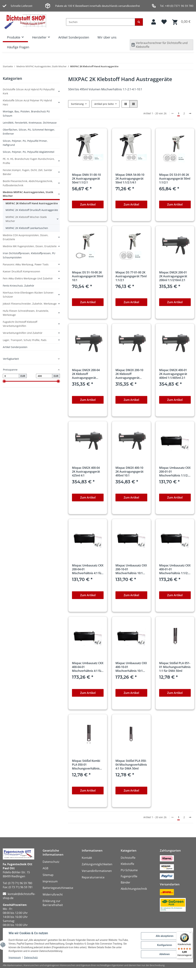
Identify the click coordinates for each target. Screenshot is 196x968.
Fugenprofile (129, 876)
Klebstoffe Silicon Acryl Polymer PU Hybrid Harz (27, 102)
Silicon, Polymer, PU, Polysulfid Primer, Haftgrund (25, 143)
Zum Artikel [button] (88, 204)
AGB (45, 868)
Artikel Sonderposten (73, 37)
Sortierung (77, 104)
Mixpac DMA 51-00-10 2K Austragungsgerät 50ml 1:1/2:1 (86, 178)
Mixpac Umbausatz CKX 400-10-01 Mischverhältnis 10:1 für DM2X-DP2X (131, 667)
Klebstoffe (127, 864)
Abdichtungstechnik (134, 889)
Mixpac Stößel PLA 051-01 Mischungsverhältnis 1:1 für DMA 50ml (175, 667)
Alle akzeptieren (164, 936)
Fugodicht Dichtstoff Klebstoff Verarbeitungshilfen (20, 324)
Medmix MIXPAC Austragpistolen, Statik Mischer (28, 193)
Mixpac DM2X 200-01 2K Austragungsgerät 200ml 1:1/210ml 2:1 (173, 276)
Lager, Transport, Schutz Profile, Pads (24, 340)
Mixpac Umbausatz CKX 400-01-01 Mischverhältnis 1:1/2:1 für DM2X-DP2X (175, 569)
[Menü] (190, 933)
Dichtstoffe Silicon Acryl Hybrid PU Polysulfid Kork (29, 91)
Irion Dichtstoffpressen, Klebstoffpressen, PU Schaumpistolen (29, 255)
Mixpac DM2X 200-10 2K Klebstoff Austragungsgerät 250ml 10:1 (129, 374)
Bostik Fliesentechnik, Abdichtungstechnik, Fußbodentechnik (28, 183)
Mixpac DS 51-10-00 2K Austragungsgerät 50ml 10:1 (87, 276)
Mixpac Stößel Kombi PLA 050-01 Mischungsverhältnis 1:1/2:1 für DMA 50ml (86, 764)
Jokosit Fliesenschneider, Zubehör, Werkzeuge (30, 303)
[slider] (4, 381)
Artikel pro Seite (104, 104)
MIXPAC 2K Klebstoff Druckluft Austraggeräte (32, 210)
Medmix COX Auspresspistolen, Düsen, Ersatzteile (25, 237)
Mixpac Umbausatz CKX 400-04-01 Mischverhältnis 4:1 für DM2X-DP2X (87, 667)
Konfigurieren (164, 945)
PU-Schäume (129, 870)
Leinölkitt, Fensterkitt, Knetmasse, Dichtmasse (30, 122)
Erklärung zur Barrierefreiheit (53, 903)
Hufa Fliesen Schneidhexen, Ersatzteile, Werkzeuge (26, 312)
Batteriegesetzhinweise (58, 888)
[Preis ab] (11, 376)
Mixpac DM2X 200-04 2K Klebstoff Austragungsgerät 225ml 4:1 (86, 374)
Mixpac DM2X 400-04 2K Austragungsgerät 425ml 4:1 (86, 471)
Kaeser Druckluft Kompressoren (21, 271)
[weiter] (190, 113)
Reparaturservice (93, 877)
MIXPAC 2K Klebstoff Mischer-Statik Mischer (26, 219)
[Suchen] (100, 22)
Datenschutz (31, 957)
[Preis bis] (44, 376)
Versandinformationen (97, 871)
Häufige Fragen (18, 47)
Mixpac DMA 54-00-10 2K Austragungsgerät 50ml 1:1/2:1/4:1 (129, 178)
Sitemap (48, 875)
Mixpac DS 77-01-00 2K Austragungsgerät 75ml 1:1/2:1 (131, 276)
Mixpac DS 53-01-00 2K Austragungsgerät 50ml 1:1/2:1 (174, 178)
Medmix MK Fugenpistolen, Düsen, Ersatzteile (30, 246)
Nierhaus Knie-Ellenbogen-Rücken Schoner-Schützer (28, 294)
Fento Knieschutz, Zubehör (18, 285)
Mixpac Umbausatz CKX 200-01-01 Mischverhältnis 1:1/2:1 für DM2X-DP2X (175, 471)
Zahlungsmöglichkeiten (97, 864)
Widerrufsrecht (53, 894)
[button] (153, 22)
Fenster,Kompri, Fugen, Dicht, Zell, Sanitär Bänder (27, 172)
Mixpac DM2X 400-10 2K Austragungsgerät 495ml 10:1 (129, 471)
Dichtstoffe (128, 858)
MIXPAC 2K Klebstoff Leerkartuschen (27, 228)
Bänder (125, 882)
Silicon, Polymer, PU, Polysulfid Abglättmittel (28, 152)
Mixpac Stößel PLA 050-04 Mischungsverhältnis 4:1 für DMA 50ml (131, 764)
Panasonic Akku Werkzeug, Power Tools (26, 264)
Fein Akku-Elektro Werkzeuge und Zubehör (28, 278)
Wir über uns (107, 37)
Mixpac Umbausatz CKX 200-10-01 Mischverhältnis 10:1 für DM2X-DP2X (131, 569)
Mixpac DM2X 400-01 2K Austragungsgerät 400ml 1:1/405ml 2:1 (173, 374)
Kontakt (87, 858)
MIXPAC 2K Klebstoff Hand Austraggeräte (32, 203)
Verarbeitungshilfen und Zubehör (22, 333)
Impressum (15, 957)
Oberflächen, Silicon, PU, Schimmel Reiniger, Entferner (29, 131)
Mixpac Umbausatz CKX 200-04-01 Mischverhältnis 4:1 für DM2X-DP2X (87, 569)
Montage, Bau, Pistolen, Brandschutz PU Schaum (26, 113)
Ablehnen (164, 954)
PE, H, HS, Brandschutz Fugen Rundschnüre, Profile (29, 161)
